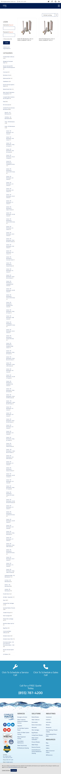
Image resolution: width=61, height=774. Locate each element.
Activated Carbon (6, 636)
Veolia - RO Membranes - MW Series (10, 317)
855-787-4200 (22, 1)
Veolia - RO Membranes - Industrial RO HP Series (9, 283)
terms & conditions (13, 767)
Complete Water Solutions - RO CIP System (9, 97)
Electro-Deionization (36, 725)
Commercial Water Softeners (7, 631)
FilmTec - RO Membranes (7, 585)
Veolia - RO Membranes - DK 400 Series (9, 457)
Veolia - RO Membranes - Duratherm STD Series (9, 383)
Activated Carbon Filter (8, 639)
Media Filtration (35, 717)
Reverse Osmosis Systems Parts (8, 85)
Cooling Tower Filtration (37, 735)
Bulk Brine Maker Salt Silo (8, 623)
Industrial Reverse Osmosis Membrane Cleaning (36, 751)
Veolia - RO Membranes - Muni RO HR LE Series (10, 240)
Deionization (35, 722)
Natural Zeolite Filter (7, 89)
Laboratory (48, 722)
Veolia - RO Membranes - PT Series (9, 539)
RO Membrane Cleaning (23, 748)
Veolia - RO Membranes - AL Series (9, 270)
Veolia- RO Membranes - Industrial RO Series (10, 163)
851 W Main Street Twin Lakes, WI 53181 (7, 756)
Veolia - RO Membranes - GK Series (9, 527)
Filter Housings (6, 615)
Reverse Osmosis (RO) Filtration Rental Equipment (9, 66)
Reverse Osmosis (36, 747)
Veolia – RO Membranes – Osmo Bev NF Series (10, 402)
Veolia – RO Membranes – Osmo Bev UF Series (10, 451)
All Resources (49, 755)
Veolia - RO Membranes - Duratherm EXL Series (9, 304)
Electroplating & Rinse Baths (51, 735)
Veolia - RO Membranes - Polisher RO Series (10, 493)
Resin (4, 600)
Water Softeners (36, 719)
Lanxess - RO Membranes (7, 590)
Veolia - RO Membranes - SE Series (9, 184)
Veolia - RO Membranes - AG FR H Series (10, 475)
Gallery (47, 748)
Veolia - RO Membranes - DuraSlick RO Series (10, 513)
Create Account (6, 47)
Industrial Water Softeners (8, 56)
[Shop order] (50, 15)
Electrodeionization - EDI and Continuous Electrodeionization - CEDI (8, 643)
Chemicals (5, 72)
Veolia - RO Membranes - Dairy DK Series (10, 390)
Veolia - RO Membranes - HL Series (9, 565)
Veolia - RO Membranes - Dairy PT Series (10, 487)
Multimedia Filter (6, 78)
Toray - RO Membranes (10, 121)
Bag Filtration (35, 732)
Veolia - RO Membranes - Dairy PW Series (10, 533)
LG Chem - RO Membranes (8, 580)
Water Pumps (35, 744)
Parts (4, 101)
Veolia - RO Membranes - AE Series (9, 178)
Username (8, 25)
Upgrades (19, 725)
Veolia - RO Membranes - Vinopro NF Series (10, 337)
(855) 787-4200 (9, 760)
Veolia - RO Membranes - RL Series (9, 408)
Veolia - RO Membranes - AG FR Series (10, 521)
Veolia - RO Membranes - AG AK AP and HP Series (10, 501)
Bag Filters (5, 628)
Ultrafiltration (6, 81)
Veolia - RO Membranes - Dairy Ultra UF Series (10, 571)
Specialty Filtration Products (9, 608)
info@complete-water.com (9, 1)
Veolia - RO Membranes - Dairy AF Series (10, 311)
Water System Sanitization (35, 738)
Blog (47, 743)
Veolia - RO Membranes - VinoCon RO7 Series (10, 170)
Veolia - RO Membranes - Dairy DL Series (10, 439)
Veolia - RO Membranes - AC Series (9, 426)
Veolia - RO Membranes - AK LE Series (10, 331)
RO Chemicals (6, 105)
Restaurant (48, 727)
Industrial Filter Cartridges (8, 603)
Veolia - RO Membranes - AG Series (9, 252)
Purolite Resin (6, 594)
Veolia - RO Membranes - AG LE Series (10, 196)
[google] (55, 1)
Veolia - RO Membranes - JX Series (9, 202)
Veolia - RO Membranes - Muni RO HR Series (10, 420)
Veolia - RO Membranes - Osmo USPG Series (10, 364)
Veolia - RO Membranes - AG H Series (10, 558)
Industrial (48, 719)
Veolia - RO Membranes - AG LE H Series (10, 156)
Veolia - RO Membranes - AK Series (9, 370)
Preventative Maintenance (20, 742)
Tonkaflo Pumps (6, 612)
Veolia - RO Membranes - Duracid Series (9, 264)
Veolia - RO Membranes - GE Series (9, 433)
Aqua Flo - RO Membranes (8, 113)
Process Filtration (36, 742)
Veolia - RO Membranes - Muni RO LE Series (10, 276)
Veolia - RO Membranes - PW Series (10, 138)
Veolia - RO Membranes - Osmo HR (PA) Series (10, 396)
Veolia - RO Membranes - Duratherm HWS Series (9, 345)
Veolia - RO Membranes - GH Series (10, 481)
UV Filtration (5, 654)
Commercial (48, 717)
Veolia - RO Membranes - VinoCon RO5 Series (10, 220)
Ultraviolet (34, 727)
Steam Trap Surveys (22, 745)
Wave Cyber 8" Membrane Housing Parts (8, 93)
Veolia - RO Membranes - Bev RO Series (10, 150)
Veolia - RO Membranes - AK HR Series (10, 290)
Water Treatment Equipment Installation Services (22, 721)
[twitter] (48, 1)
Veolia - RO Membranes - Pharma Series (9, 445)
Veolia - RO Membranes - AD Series (9, 132)
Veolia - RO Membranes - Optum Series (9, 208)
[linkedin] (59, 1)
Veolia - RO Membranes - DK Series (9, 190)
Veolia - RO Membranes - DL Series (9, 228)
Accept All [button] (14, 770)
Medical (48, 725)
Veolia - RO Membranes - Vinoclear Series (9, 258)
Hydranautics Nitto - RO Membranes (10, 576)
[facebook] (52, 1)
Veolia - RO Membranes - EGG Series (10, 246)
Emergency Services (22, 717)
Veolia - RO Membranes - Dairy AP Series (10, 352)
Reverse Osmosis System (8, 649)
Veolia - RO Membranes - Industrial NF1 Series (10, 323)
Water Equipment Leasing (21, 737)
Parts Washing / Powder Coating (52, 730)
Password (8, 32)
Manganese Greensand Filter (8, 62)
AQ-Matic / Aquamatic (7, 597)
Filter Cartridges (35, 730)
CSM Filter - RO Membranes (8, 117)
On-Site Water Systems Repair (23, 729)
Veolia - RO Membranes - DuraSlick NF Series (10, 551)
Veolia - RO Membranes (10, 126)
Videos (47, 745)
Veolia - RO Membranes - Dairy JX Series (10, 144)
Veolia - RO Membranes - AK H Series (10, 234)
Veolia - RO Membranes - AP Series (9, 414)
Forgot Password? (6, 48)
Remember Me (8, 39)
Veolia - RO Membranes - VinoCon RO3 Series (10, 296)
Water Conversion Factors (50, 751)
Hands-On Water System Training (23, 733)
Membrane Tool (6, 75)
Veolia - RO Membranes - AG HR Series (10, 214)
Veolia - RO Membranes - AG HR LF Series (10, 376)
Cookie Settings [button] (6, 770)
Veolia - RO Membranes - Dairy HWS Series (10, 545)
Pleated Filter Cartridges (8, 619)
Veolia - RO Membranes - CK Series (9, 507)
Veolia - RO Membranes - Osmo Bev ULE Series (10, 358)
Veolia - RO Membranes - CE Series (9, 463)
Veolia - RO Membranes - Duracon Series (9, 469)
